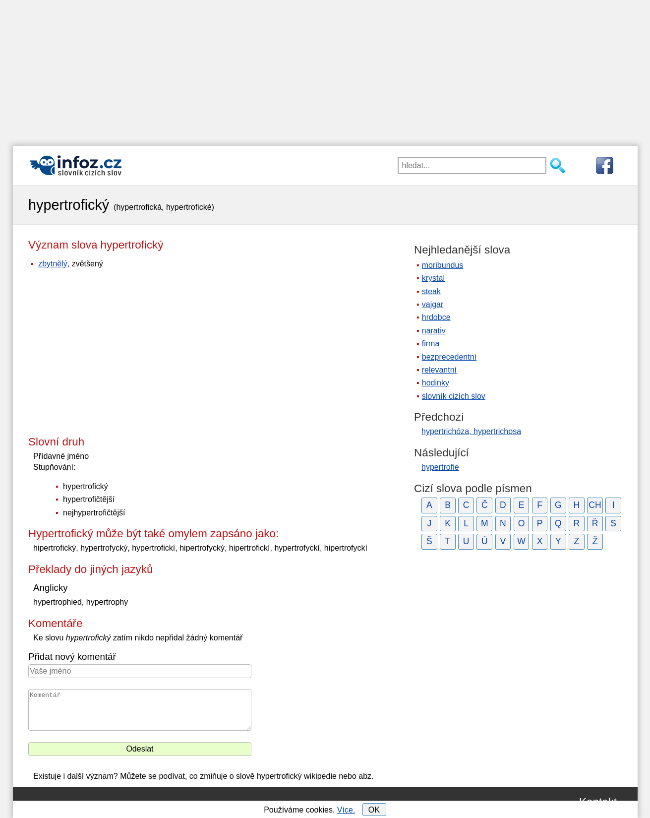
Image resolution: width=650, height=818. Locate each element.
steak (431, 291)
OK (374, 810)
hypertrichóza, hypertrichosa (471, 431)
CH (595, 505)
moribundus (443, 265)
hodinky (435, 382)
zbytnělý (52, 263)
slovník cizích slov (453, 396)
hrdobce (436, 317)
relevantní (439, 370)
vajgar (433, 304)
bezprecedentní (449, 357)
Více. (346, 810)
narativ (434, 330)
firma (431, 343)
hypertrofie (440, 467)
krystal (433, 278)
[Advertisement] (325, 69)
